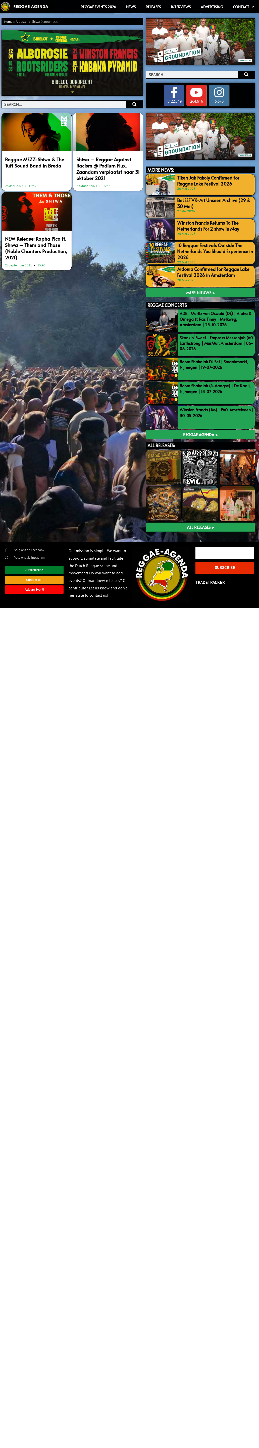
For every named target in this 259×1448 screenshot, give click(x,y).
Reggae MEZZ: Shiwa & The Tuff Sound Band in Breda (35, 162)
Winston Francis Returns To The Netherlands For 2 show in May (205, 225)
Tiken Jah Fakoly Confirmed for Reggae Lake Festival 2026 (212, 180)
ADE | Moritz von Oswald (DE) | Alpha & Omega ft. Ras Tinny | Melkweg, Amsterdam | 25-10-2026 (216, 317)
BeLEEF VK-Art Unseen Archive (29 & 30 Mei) (213, 202)
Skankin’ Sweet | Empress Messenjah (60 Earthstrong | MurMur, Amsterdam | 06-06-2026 (216, 342)
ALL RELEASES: (161, 444)
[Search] (134, 104)
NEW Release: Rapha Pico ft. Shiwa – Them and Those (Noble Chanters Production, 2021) (36, 235)
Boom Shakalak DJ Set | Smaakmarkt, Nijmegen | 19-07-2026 (214, 363)
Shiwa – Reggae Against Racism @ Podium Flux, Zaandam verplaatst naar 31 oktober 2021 (107, 164)
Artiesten (22, 22)
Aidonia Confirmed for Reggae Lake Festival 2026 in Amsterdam (209, 270)
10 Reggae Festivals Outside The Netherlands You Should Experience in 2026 (211, 250)
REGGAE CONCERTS (167, 304)
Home (8, 22)
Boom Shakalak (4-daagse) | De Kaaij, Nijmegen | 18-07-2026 (215, 387)
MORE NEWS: (160, 170)
